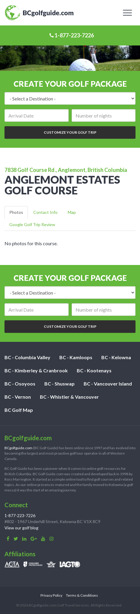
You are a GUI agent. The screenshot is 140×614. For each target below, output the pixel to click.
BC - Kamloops (75, 357)
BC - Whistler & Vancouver (69, 397)
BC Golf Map (18, 410)
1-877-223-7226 (71, 35)
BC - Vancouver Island (108, 383)
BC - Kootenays (94, 370)
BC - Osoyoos (19, 383)
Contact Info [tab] (45, 212)
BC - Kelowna (116, 357)
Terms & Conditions (82, 595)
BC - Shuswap (59, 383)
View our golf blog (21, 527)
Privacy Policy (51, 595)
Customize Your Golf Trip (70, 132)
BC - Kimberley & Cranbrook (36, 370)
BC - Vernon (17, 397)
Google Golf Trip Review (32, 224)
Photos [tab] (16, 212)
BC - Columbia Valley (27, 357)
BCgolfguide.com (18, 448)
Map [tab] (72, 212)
